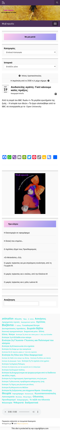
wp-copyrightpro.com (39, 428)
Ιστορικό (8, 62)
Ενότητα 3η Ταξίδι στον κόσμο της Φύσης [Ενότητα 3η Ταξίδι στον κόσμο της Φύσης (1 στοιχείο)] (15, 358)
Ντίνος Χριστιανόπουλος (31, 76)
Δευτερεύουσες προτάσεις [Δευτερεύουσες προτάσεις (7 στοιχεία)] (14, 328)
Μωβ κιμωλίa (8, 23)
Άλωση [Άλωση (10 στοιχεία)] (18, 319)
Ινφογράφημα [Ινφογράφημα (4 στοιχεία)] (18, 394)
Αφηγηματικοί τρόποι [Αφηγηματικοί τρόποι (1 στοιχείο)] (28, 322)
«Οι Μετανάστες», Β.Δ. (13, 257)
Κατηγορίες (9, 48)
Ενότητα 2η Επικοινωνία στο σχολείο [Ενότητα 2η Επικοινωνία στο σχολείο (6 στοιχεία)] (18, 346)
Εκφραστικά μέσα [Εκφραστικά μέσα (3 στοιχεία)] (31, 331)
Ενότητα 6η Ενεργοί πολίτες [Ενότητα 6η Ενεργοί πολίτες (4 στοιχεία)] (13, 370)
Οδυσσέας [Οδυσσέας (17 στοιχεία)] (38, 396)
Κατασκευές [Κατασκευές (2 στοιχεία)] (29, 394)
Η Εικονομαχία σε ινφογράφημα (17, 233)
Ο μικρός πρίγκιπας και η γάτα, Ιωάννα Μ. (21, 282)
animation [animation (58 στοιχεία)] (7, 318)
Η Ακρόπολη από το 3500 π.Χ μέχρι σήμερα (28, 81)
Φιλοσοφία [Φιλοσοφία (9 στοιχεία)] (7, 402)
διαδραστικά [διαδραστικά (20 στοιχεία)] (31, 402)
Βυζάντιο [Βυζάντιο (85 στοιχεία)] (8, 325)
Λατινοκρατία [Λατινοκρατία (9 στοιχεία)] (8, 396)
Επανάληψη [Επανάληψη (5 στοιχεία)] (47, 390)
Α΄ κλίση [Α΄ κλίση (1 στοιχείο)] (31, 319)
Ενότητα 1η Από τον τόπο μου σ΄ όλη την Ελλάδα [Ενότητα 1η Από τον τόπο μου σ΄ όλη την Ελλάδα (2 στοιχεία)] (34, 334)
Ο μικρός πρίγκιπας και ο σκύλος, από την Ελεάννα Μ (25, 274)
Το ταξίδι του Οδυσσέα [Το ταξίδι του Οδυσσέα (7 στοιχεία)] (40, 400)
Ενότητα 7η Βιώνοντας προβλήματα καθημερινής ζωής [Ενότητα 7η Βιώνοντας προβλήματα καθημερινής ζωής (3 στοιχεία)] (23, 381)
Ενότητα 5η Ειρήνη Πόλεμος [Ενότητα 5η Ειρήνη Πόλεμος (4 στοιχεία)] (13, 364)
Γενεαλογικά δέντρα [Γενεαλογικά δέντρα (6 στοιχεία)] (30, 325)
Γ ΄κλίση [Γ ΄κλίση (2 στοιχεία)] (18, 325)
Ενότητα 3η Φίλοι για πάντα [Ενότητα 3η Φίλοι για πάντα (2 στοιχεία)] (40, 358)
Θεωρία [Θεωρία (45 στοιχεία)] (6, 393)
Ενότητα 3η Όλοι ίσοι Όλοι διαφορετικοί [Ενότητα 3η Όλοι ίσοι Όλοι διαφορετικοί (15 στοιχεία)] (22, 355)
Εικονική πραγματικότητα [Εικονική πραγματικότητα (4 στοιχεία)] (12, 331)
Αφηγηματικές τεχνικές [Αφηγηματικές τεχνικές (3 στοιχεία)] (11, 322)
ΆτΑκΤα (21, 93)
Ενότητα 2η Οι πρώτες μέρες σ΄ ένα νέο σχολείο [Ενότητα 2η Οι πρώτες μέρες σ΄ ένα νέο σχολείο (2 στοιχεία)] (19, 352)
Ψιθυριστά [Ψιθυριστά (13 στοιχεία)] (18, 402)
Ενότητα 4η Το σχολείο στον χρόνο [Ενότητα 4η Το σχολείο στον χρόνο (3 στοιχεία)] (35, 361)
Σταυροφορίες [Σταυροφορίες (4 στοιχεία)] (22, 400)
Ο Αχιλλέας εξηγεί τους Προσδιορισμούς (20, 249)
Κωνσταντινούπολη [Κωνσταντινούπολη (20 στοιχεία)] (45, 393)
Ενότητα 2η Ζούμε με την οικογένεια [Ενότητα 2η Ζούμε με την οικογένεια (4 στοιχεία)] (16, 349)
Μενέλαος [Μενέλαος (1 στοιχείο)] (19, 397)
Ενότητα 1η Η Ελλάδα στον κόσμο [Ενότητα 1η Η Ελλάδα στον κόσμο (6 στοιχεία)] (16, 337)
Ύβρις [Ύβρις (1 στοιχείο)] (25, 319)
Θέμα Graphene (22, 424)
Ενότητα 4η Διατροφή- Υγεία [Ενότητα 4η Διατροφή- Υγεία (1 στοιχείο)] (11, 361)
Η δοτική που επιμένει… (13, 241)
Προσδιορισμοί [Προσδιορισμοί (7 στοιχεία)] (9, 400)
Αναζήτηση (9, 299)
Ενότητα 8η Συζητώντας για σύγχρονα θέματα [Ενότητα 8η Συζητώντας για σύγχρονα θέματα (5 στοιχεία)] (21, 390)
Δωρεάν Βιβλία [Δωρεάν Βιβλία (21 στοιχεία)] (35, 328)
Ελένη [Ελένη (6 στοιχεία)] (41, 331)
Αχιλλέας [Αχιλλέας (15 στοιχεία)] (40, 322)
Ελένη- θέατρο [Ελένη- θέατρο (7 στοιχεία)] (8, 334)
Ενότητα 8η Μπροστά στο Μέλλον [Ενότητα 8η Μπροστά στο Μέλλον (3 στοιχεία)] (15, 387)
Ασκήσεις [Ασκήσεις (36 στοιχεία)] (40, 318)
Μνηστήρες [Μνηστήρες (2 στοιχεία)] (27, 397)
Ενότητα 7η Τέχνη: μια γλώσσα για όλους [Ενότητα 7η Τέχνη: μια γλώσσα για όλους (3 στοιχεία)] (18, 384)
